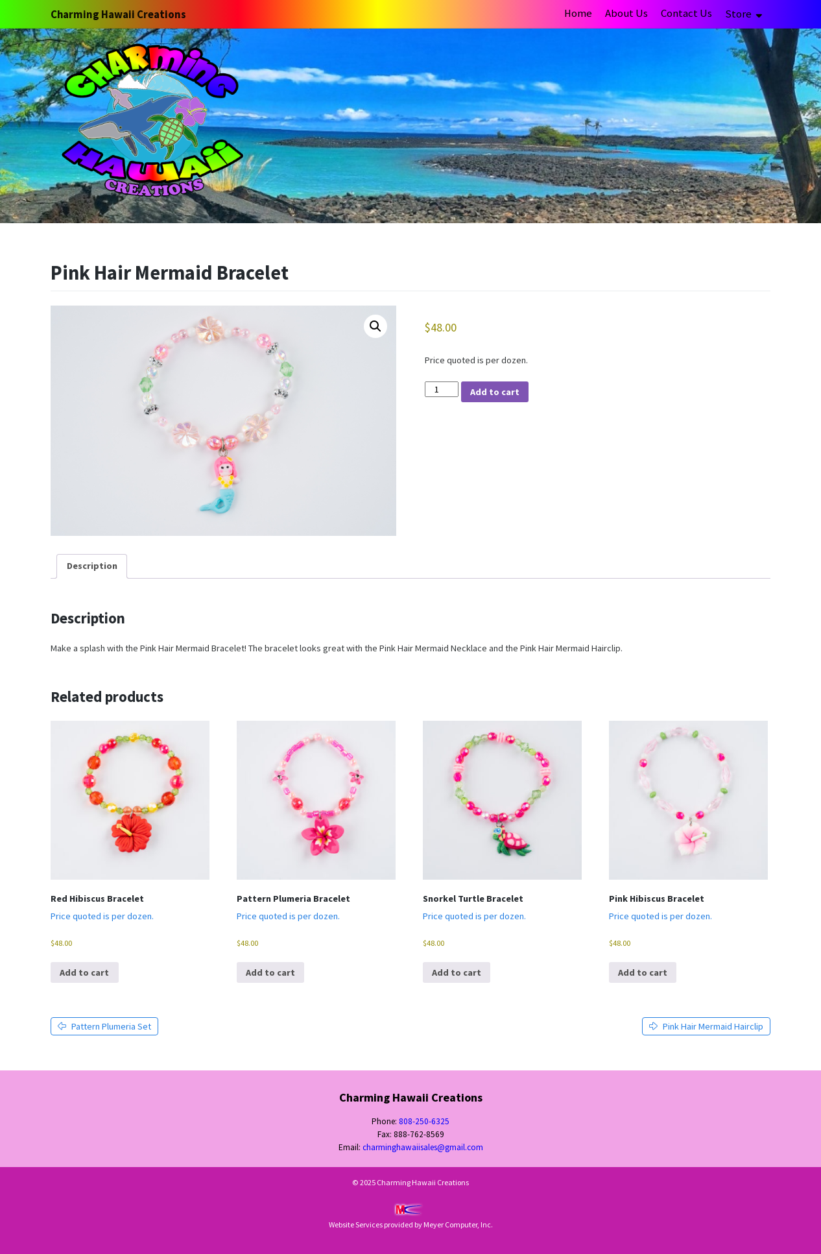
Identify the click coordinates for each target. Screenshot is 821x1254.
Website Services (356, 1224)
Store (739, 14)
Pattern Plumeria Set (104, 1026)
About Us (626, 13)
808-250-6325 (424, 1121)
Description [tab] (92, 566)
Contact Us (686, 13)
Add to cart (494, 392)
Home (578, 13)
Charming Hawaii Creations (118, 14)
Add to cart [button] (84, 972)
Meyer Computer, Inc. (458, 1224)
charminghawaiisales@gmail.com (423, 1147)
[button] (375, 326)
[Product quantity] (441, 389)
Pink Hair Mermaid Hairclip (706, 1026)
